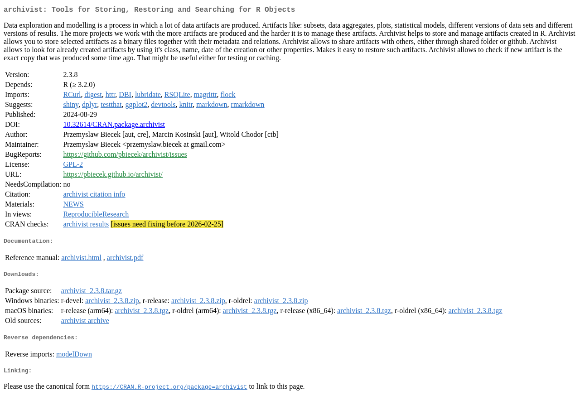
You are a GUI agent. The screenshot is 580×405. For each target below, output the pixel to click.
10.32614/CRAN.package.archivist (113, 126)
